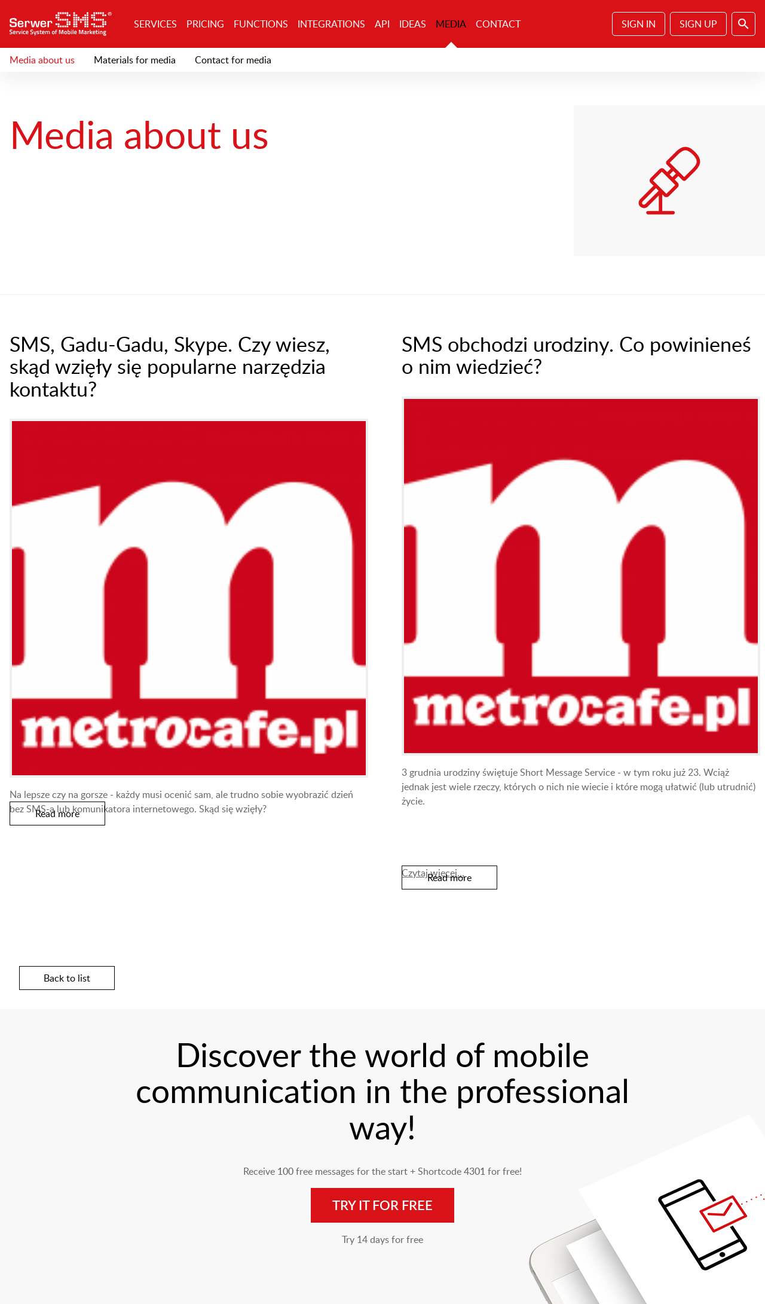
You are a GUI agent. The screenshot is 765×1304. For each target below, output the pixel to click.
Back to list (67, 978)
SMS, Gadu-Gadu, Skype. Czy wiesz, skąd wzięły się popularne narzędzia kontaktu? (170, 366)
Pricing (205, 24)
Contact (498, 24)
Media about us (42, 59)
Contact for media (233, 59)
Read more (57, 813)
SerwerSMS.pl (64, 24)
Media (451, 24)
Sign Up (698, 24)
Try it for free (382, 1205)
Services (155, 24)
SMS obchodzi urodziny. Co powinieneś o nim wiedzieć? (576, 355)
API (382, 24)
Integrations (331, 24)
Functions (261, 24)
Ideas (412, 24)
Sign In (639, 24)
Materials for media (135, 59)
